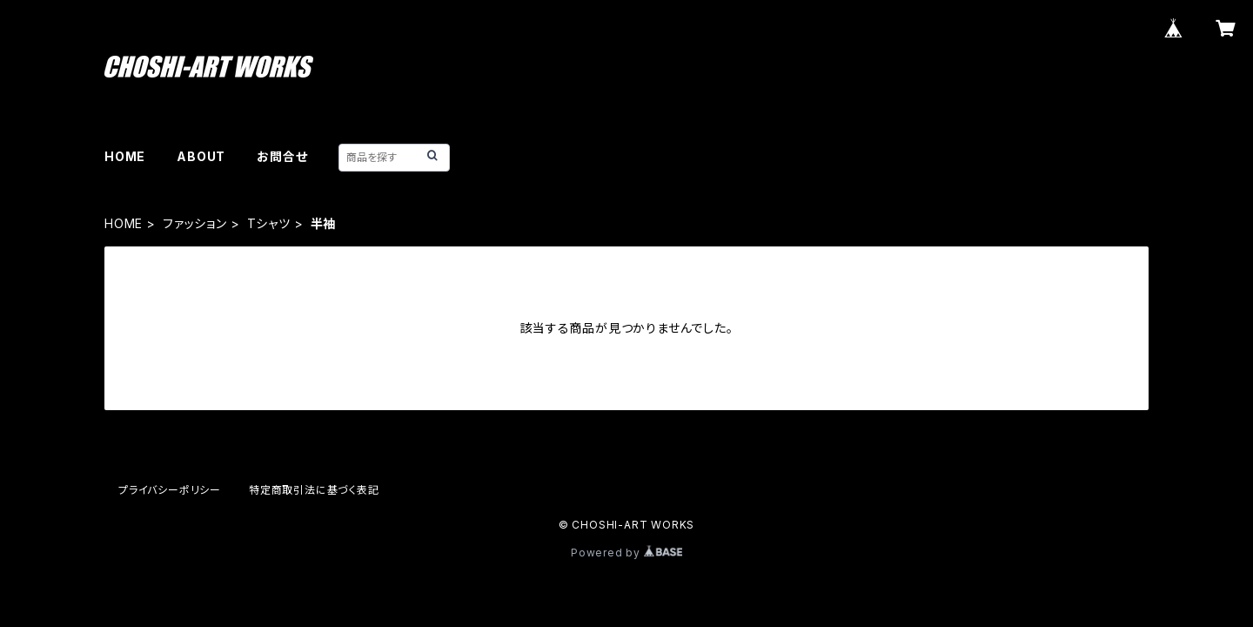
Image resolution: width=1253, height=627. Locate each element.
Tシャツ (269, 223)
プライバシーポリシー (169, 489)
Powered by (626, 552)
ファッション (195, 223)
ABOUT (201, 156)
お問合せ (282, 156)
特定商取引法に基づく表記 (314, 489)
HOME (124, 156)
